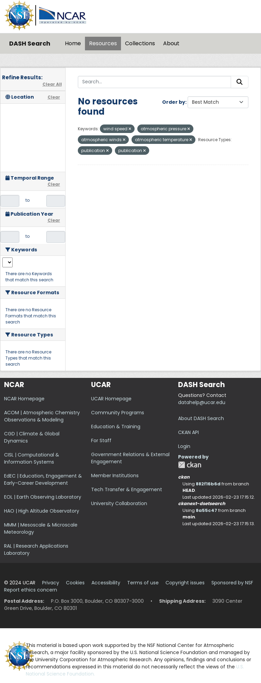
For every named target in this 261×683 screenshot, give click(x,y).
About (171, 43)
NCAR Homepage (24, 398)
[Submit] (239, 82)
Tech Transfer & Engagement (126, 489)
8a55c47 (206, 510)
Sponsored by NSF (232, 582)
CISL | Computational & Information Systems (31, 458)
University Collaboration (119, 503)
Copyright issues (185, 582)
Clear (54, 97)
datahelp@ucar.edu (201, 402)
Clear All (52, 84)
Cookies (75, 582)
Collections (140, 43)
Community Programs (117, 412)
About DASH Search (201, 418)
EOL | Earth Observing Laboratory (42, 497)
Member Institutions (115, 475)
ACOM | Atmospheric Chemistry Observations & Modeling (42, 416)
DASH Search (29, 43)
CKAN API (188, 432)
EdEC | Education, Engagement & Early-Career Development (43, 479)
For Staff (101, 440)
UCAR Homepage (111, 398)
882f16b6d (208, 484)
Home (73, 43)
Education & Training (115, 426)
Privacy (50, 582)
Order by (173, 102)
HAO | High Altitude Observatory (41, 510)
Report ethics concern (30, 589)
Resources (103, 43)
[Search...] (154, 82)
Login (184, 446)
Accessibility (105, 582)
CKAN (189, 464)
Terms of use (143, 582)
